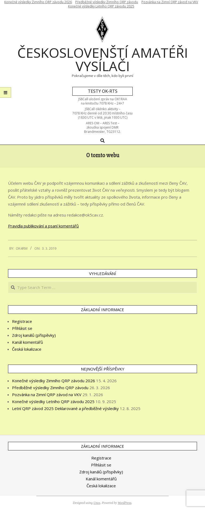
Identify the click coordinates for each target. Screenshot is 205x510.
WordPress (124, 503)
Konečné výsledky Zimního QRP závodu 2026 (53, 380)
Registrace (22, 321)
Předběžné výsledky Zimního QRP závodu (50, 387)
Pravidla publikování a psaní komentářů (43, 226)
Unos (96, 503)
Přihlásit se (22, 328)
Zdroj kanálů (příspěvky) (34, 335)
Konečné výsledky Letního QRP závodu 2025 (101, 6)
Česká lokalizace (26, 349)
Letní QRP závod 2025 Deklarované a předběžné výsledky (65, 408)
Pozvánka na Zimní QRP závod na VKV (46, 394)
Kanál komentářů (27, 342)
